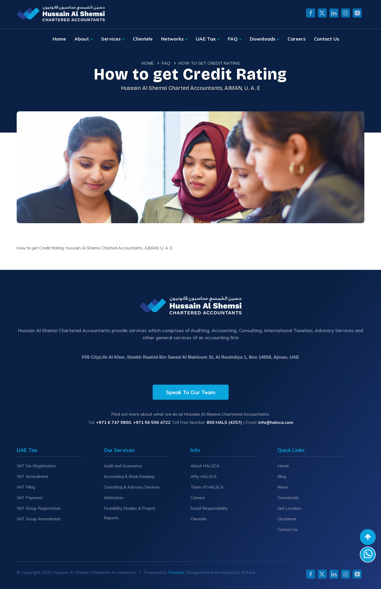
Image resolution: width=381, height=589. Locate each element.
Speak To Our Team (190, 392)
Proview (176, 572)
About (81, 39)
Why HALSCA (203, 476)
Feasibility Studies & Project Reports (129, 513)
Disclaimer (287, 518)
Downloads (262, 39)
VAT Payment (30, 497)
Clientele (143, 39)
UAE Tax (206, 39)
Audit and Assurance (123, 465)
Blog (282, 476)
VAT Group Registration (39, 508)
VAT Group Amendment (39, 518)
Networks (172, 39)
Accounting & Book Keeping (129, 476)
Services (111, 39)
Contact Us (326, 39)
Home (59, 39)
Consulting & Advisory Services (132, 487)
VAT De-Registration (36, 465)
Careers (297, 39)
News (283, 487)
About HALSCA (204, 465)
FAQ (233, 39)
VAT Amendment (32, 476)
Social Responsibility (209, 508)
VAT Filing (26, 487)
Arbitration (113, 497)
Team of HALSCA (207, 487)
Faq (166, 63)
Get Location (289, 508)
